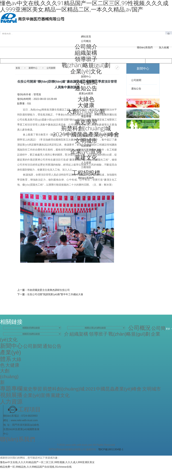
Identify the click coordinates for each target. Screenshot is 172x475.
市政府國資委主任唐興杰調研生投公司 (48, 290)
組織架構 (78, 334)
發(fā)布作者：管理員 (29, 94)
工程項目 (86, 167)
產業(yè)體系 (86, 93)
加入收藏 (164, 47)
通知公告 (136, 88)
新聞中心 (86, 76)
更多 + (169, 328)
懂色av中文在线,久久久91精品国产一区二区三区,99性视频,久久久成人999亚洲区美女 (47, 462)
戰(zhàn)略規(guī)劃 (129, 334)
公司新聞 (51, 68)
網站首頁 (86, 36)
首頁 (18, 68)
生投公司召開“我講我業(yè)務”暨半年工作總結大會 (55, 294)
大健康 (12, 365)
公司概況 (86, 41)
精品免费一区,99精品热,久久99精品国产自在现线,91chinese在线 (36, 466)
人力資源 (86, 162)
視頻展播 (86, 145)
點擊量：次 (24, 103)
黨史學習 (32, 388)
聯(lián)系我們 (145, 47)
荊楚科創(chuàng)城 (64, 388)
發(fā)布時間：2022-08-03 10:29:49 (37, 99)
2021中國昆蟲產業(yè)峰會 (113, 388)
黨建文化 (60, 395)
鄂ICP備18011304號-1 (110, 449)
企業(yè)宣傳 (36, 395)
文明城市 (151, 388)
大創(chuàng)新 (9, 376)
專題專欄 (86, 116)
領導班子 (98, 334)
